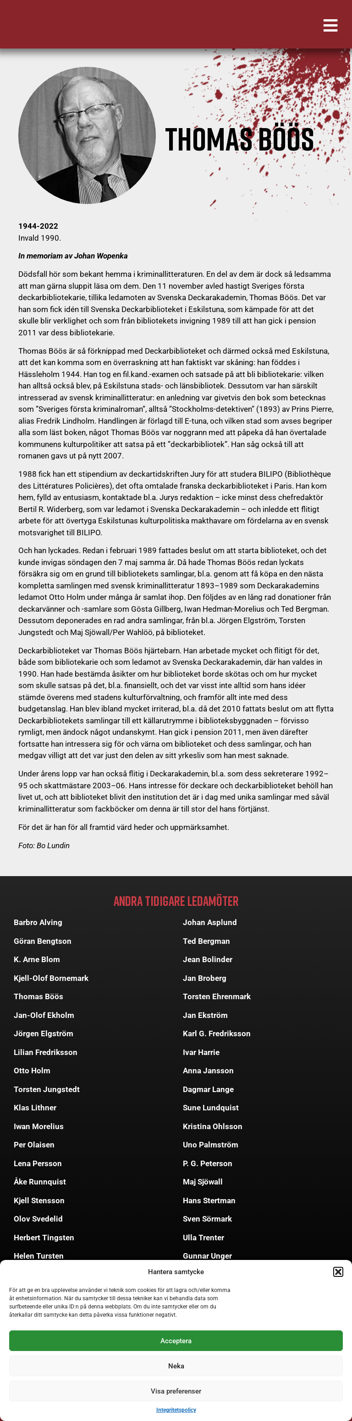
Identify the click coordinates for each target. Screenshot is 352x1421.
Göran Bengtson (43, 941)
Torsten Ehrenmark (217, 996)
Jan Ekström (205, 1015)
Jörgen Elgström (43, 1033)
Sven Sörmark (207, 1218)
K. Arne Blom (37, 959)
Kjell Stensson (39, 1200)
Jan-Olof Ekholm (44, 1015)
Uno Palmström (210, 1144)
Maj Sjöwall (203, 1181)
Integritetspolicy (176, 1410)
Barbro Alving (38, 922)
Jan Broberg (204, 978)
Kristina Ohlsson (212, 1126)
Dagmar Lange (208, 1089)
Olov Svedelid (38, 1218)
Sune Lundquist (211, 1107)
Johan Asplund (210, 922)
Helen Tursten (39, 1255)
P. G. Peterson (207, 1163)
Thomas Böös (38, 996)
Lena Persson (38, 1163)
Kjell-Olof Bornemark (51, 978)
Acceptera (176, 1341)
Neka (176, 1366)
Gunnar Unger (207, 1255)
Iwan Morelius (39, 1126)
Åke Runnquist (40, 1181)
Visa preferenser (176, 1391)
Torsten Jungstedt (47, 1089)
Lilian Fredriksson (45, 1052)
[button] (338, 1271)
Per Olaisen (34, 1144)
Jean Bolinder (207, 959)
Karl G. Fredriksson (217, 1033)
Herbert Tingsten (44, 1237)
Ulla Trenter (203, 1237)
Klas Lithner (35, 1107)
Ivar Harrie (201, 1052)
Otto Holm (32, 1070)
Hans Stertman (209, 1200)
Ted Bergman (206, 941)
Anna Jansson (208, 1070)
